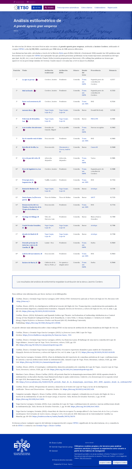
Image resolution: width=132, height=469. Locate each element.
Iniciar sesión (20, 2)
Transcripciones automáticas (68, 8)
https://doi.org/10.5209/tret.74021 (30, 399)
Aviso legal (89, 443)
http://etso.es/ (23, 301)
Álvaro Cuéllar (55, 425)
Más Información (85, 458)
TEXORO (50, 8)
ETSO (20, 425)
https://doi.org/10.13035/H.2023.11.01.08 (38, 311)
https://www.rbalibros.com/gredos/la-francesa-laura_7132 (47, 335)
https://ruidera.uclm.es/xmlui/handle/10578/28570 (53, 416)
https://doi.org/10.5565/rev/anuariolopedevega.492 (40, 345)
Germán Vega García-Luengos (63, 447)
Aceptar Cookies (105, 462)
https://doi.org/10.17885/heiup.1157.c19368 (43, 323)
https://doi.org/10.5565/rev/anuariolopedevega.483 (71, 369)
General (55, 451)
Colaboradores (100, 8)
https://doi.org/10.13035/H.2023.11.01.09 (98, 352)
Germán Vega (41, 425)
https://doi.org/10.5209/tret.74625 (85, 406)
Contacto (32, 2)
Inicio (16, 31)
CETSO (38, 8)
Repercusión (112, 8)
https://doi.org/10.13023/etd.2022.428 (78, 389)
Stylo (61, 53)
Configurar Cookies (120, 462)
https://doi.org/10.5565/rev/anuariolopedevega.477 (41, 362)
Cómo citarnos (86, 8)
